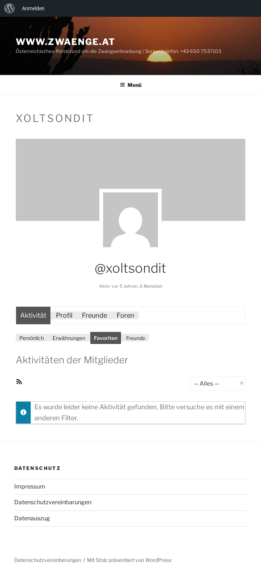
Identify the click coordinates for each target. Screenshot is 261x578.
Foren (126, 315)
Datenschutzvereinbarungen (52, 502)
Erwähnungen (69, 338)
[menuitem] (9, 8)
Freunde (94, 315)
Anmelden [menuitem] (33, 8)
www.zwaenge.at (66, 42)
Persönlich (31, 338)
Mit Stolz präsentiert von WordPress (129, 560)
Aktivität (33, 315)
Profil (64, 315)
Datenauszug (32, 518)
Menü (130, 85)
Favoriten (105, 338)
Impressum (29, 486)
